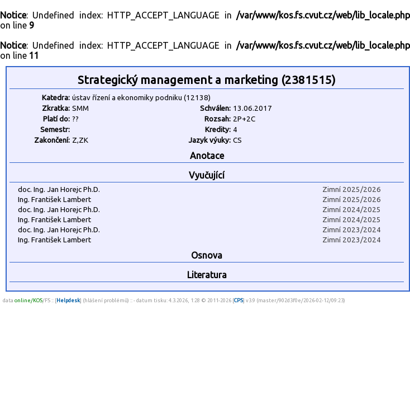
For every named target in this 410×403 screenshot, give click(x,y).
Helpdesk (68, 300)
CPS (238, 300)
